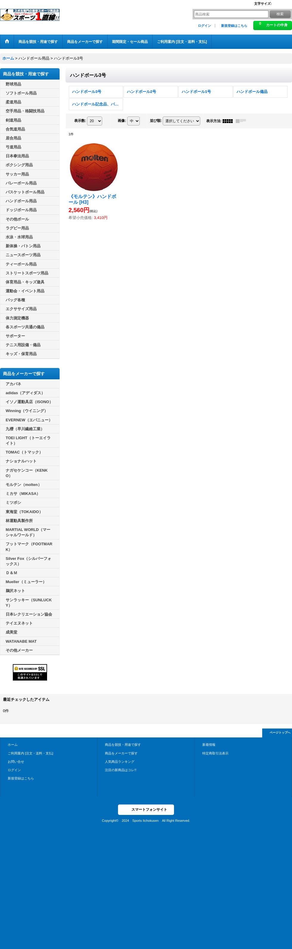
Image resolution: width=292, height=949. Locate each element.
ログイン (204, 25)
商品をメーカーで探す (121, 753)
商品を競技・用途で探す (123, 744)
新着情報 (208, 744)
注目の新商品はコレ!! (120, 770)
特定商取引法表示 (215, 753)
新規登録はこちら (234, 25)
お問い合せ (16, 761)
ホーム (13, 744)
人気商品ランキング (119, 761)
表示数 (80, 121)
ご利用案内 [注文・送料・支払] (30, 753)
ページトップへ (280, 732)
